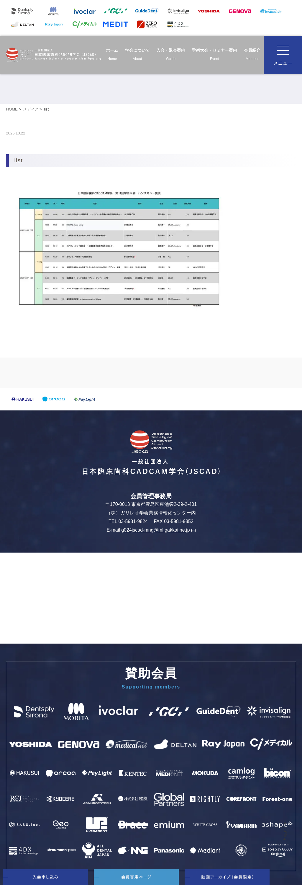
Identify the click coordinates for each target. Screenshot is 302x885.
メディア (30, 109)
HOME (11, 109)
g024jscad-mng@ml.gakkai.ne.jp (158, 529)
